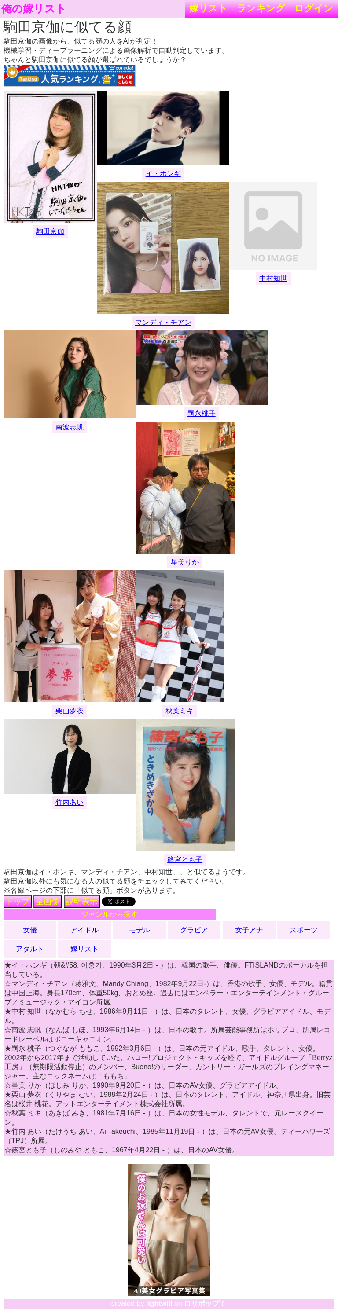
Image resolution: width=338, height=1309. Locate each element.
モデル (139, 930)
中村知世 (273, 278)
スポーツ (304, 930)
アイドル (84, 930)
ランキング (261, 8)
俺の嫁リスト (33, 9)
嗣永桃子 (201, 413)
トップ (17, 901)
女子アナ (249, 930)
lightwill (159, 1303)
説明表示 (82, 901)
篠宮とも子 (184, 859)
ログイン (313, 8)
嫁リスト (208, 8)
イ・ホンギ (163, 173)
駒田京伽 (50, 231)
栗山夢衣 (69, 711)
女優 (30, 930)
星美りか (185, 562)
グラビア (194, 930)
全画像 (47, 901)
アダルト (30, 949)
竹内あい (69, 802)
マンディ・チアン (163, 322)
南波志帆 (69, 427)
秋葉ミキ (179, 711)
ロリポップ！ (205, 1303)
